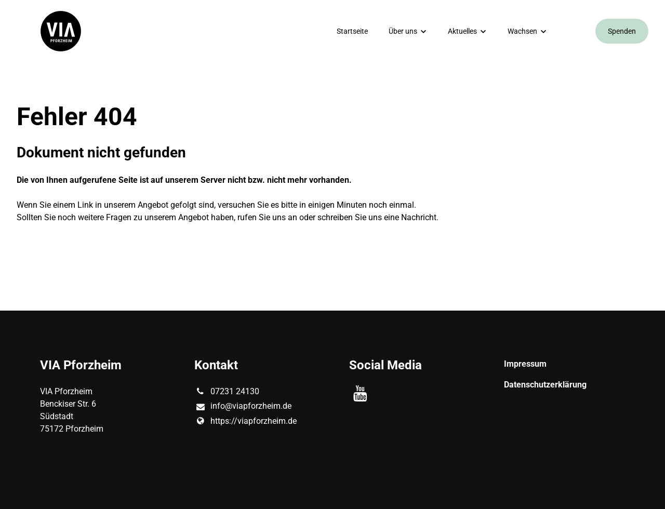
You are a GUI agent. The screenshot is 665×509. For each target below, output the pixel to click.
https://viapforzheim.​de (245, 421)
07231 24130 (226, 391)
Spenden (622, 31)
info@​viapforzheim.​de (242, 406)
